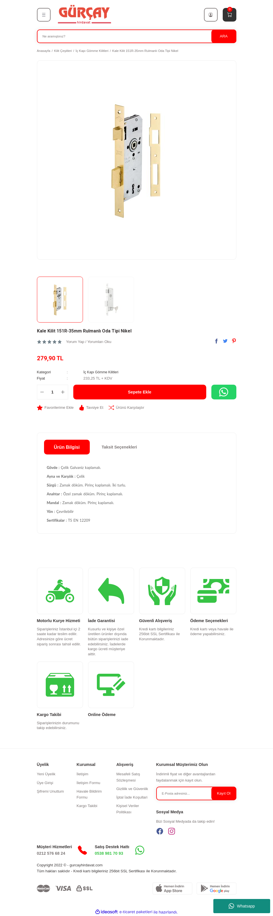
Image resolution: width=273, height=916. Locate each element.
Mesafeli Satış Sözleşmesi (128, 777)
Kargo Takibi (86, 806)
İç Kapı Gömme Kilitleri (103, 372)
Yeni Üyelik (46, 774)
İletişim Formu (88, 783)
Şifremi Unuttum (50, 791)
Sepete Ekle (140, 392)
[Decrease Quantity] (42, 392)
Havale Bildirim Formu (89, 794)
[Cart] (229, 14)
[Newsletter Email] (196, 793)
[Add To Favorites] (55, 407)
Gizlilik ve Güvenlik (132, 789)
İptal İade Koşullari (131, 797)
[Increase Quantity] (63, 392)
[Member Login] (211, 14)
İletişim (82, 774)
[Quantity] (52, 392)
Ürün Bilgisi (67, 447)
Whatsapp (242, 906)
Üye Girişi (45, 783)
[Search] (136, 36)
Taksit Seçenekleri (119, 447)
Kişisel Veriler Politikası (127, 809)
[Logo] (84, 14)
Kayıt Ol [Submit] (223, 793)
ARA (224, 36)
